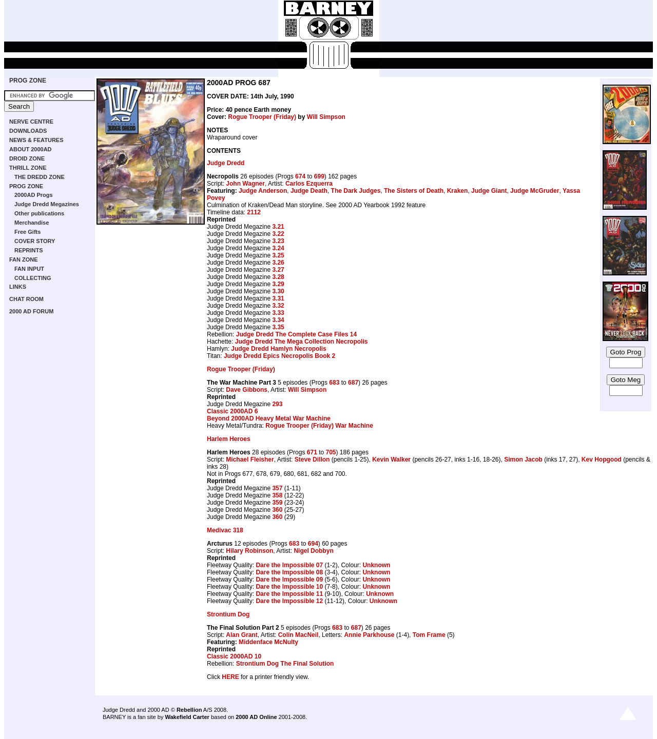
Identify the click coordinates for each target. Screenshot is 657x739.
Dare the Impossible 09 (289, 579)
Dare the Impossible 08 (289, 572)
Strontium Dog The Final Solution (285, 663)
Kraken (457, 190)
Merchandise (31, 222)
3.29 (278, 284)
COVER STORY (34, 241)
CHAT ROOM (26, 299)
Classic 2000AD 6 (232, 411)
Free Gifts (27, 232)
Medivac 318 (225, 530)
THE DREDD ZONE (39, 177)
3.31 (278, 298)
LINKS (17, 287)
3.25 (278, 255)
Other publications (39, 213)
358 (277, 495)
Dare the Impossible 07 (289, 565)
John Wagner (245, 183)
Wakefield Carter (187, 717)
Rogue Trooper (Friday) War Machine (319, 425)
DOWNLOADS (28, 131)
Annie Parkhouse (369, 634)
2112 (254, 212)
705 (331, 452)
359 (277, 502)
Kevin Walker (391, 459)
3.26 (278, 262)
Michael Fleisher (250, 459)
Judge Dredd (225, 163)
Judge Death (309, 190)
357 (277, 488)
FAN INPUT (29, 269)
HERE (230, 677)
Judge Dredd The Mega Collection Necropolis (301, 341)
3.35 (278, 327)
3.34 (278, 320)
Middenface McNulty (268, 642)
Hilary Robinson (249, 550)
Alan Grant (241, 634)
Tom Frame (429, 634)
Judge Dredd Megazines (46, 204)
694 (313, 543)
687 (353, 382)
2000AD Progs (33, 195)
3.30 (278, 291)
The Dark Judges (356, 190)
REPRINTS (28, 250)
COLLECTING (32, 278)
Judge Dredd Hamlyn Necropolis (278, 348)
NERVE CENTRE (31, 121)
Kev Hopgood (602, 459)
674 (300, 176)
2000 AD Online (256, 717)
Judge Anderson (263, 190)
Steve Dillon (312, 459)
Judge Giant (489, 190)
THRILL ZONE (28, 168)
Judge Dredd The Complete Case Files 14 (296, 334)
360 (277, 509)
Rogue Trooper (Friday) (262, 117)
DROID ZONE (27, 158)
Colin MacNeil (298, 634)
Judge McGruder (534, 190)
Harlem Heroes (228, 439)
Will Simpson (326, 117)
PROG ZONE (27, 80)
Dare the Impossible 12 (289, 601)
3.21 (278, 226)
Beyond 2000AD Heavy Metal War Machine (269, 418)
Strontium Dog (228, 614)
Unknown (376, 565)
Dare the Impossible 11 (289, 593)
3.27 (278, 269)
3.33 (278, 312)
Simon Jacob (523, 459)
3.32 (278, 305)
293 (277, 404)
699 (319, 176)
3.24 (278, 248)
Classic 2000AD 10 (234, 656)
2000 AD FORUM (31, 311)
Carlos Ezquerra (309, 183)
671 (312, 452)
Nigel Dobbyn (313, 550)
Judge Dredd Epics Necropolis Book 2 (279, 355)
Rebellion (189, 710)
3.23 (278, 241)
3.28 (278, 277)
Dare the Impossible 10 (289, 586)
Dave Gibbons (246, 389)
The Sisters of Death (413, 190)
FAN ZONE (23, 259)
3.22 (278, 233)
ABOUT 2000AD (30, 149)
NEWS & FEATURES (36, 140)
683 (334, 382)
